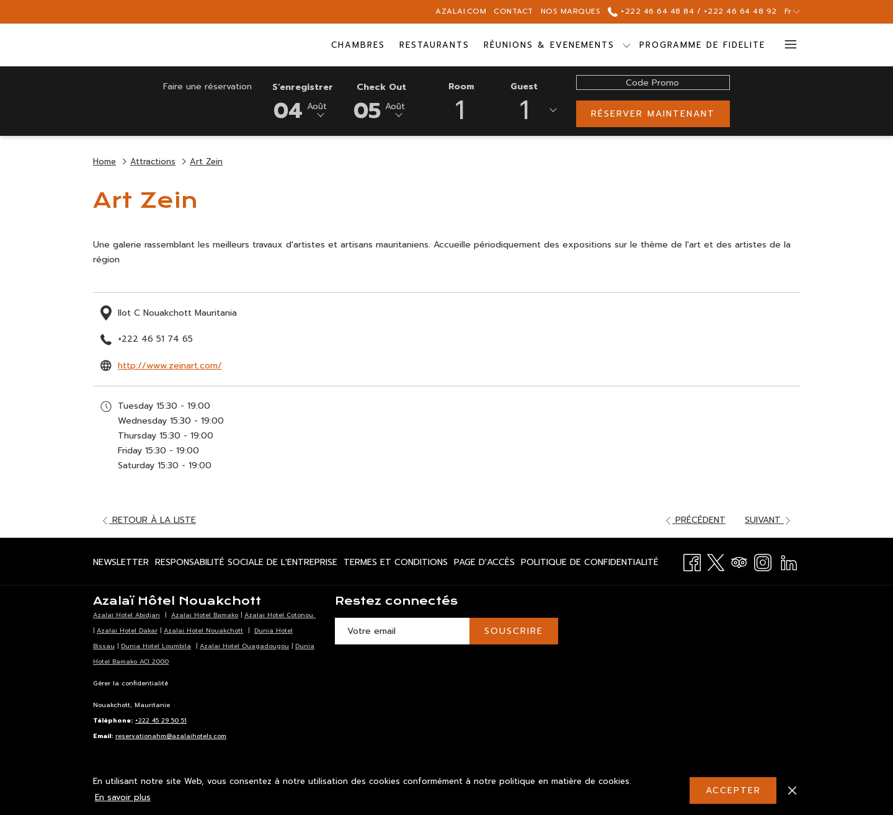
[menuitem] (358, 45)
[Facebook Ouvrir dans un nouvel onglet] (692, 561)
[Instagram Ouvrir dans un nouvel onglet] (762, 561)
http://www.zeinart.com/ (170, 365)
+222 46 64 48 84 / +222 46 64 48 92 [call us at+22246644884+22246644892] (692, 11)
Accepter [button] (733, 790)
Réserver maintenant (653, 113)
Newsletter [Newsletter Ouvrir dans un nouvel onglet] (121, 564)
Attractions (152, 161)
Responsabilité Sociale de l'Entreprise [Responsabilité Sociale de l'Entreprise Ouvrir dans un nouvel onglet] (246, 564)
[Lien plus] (786, 45)
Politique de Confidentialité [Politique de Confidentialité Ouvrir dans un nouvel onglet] (590, 564)
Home (104, 161)
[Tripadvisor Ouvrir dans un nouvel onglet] (739, 561)
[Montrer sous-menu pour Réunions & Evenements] (626, 45)
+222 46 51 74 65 (155, 338)
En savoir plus (123, 797)
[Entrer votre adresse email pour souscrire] (402, 631)
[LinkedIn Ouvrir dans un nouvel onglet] (789, 561)
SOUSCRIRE (513, 631)
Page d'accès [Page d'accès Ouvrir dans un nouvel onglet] (484, 564)
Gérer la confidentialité (130, 683)
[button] (302, 100)
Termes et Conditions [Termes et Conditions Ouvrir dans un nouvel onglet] (396, 564)
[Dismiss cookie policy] (792, 790)
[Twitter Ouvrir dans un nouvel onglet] (715, 561)
